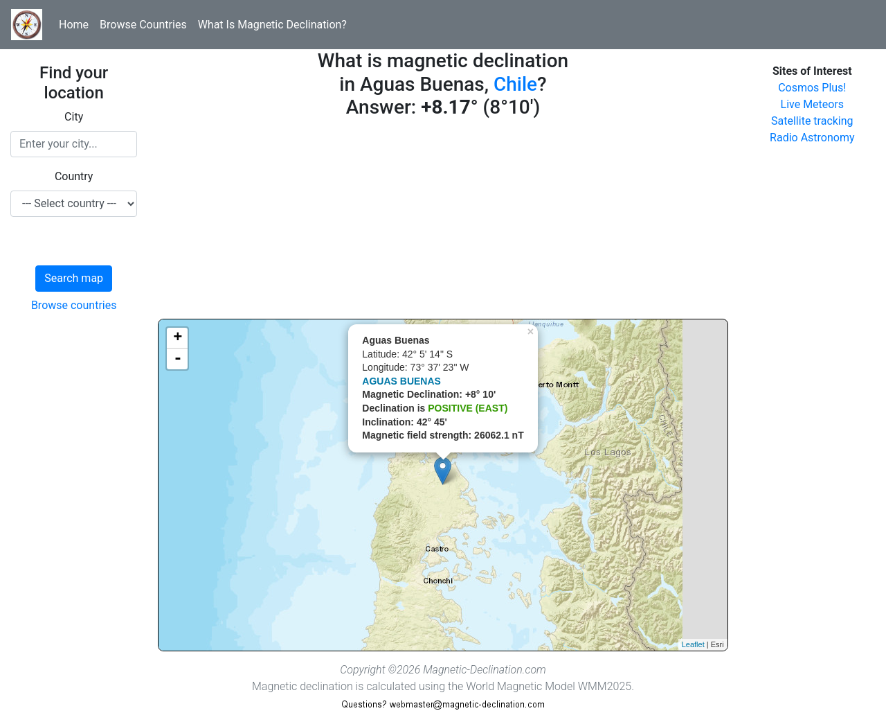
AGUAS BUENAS (401, 381)
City (73, 116)
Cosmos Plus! (812, 87)
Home (74, 24)
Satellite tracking (812, 120)
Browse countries (74, 305)
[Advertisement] (442, 222)
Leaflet (693, 644)
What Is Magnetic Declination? (272, 24)
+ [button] (177, 338)
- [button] (178, 359)
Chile (515, 84)
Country (74, 176)
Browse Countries (143, 24)
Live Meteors (812, 104)
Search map (73, 278)
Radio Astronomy (812, 137)
